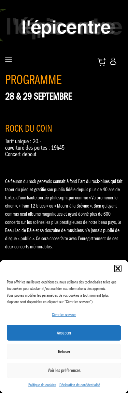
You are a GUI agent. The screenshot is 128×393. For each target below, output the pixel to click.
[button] (117, 268)
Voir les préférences (64, 370)
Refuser (64, 351)
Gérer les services (64, 314)
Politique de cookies (42, 384)
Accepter (64, 333)
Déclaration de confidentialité (79, 384)
